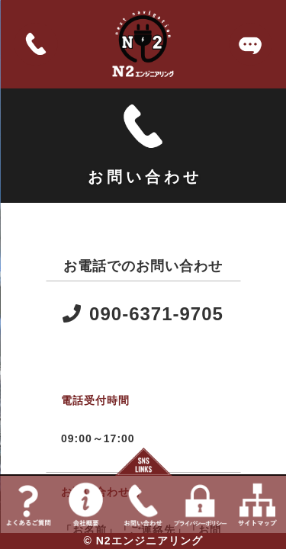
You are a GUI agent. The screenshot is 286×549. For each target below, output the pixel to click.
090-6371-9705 (143, 313)
